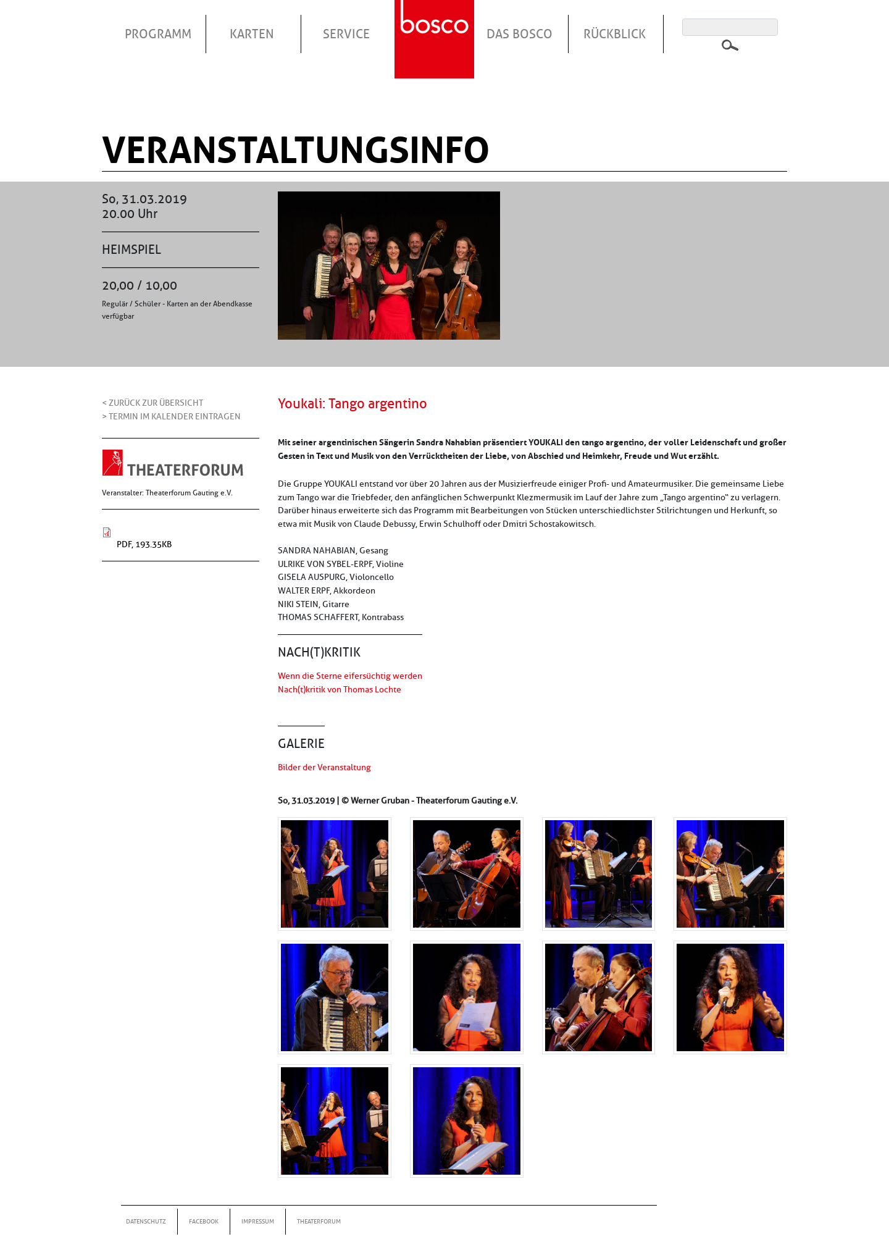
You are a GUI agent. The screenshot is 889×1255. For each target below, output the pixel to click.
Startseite (436, 24)
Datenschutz (146, 1221)
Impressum (257, 1221)
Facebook (204, 1221)
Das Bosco (519, 34)
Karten (252, 34)
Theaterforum (319, 1221)
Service (346, 34)
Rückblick (614, 34)
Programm (158, 34)
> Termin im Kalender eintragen (171, 416)
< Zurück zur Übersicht (152, 402)
